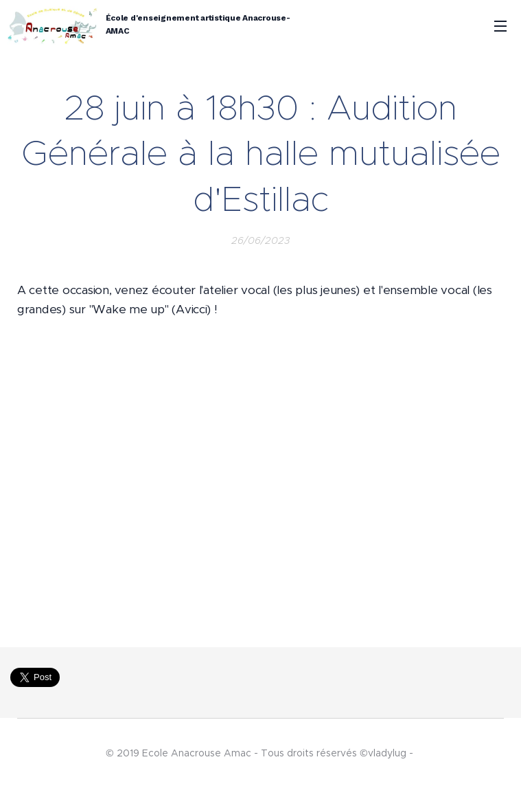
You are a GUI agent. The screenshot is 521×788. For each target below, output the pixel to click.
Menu (500, 26)
